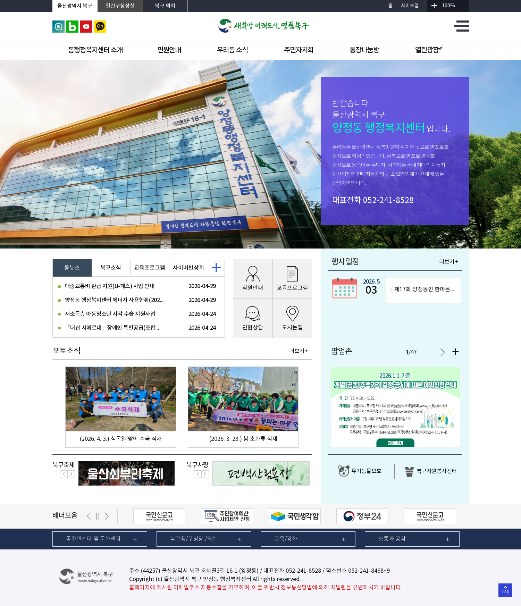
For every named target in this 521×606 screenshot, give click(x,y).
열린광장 (429, 50)
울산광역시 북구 (74, 6)
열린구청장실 (120, 6)
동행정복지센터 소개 (95, 50)
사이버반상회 (188, 268)
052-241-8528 (388, 200)
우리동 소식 (232, 50)
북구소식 (110, 268)
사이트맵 (410, 6)
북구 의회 (165, 6)
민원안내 (169, 50)
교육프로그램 (149, 268)
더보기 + (298, 351)
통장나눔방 (364, 50)
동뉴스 (72, 268)
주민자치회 (298, 50)
